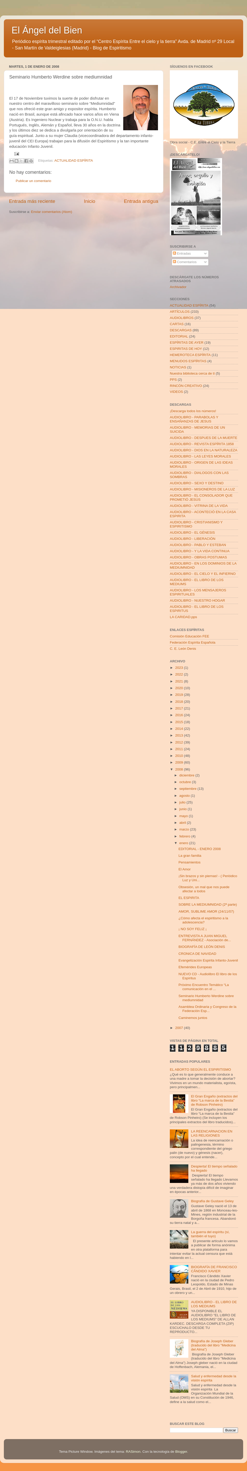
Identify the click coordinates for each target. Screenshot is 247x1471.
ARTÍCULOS (180, 312)
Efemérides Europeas (195, 967)
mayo (184, 816)
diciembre (187, 775)
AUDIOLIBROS (181, 318)
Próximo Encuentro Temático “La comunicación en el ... (204, 987)
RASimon (133, 1451)
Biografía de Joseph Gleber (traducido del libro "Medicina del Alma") (213, 1345)
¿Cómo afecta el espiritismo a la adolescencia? (203, 920)
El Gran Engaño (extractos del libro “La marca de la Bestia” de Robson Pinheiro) (214, 1100)
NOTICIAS (178, 367)
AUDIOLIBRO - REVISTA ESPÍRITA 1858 (202, 444)
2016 (179, 715)
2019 (179, 695)
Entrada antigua (141, 201)
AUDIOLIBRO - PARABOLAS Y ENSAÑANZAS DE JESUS (194, 419)
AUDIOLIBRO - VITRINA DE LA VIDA (199, 506)
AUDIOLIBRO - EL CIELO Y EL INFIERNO (203, 574)
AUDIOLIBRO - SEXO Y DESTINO (197, 483)
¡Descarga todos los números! (193, 411)
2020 (179, 688)
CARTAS (177, 324)
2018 (179, 702)
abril (183, 823)
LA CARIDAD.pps (183, 617)
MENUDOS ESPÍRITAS (188, 361)
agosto (185, 796)
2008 (179, 769)
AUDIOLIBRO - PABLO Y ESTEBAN (198, 545)
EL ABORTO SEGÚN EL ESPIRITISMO (200, 1069)
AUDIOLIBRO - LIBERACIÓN (192, 539)
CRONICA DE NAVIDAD (197, 954)
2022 (179, 674)
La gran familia (190, 856)
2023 (179, 668)
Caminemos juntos (193, 1018)
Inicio (89, 201)
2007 (179, 1028)
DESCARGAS (181, 330)
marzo (184, 829)
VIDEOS (176, 392)
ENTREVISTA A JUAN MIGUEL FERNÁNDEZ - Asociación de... (205, 938)
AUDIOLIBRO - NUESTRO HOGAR (197, 600)
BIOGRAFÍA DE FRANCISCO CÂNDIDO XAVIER (214, 1269)
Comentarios (185, 262)
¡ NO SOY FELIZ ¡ (193, 929)
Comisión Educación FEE (189, 636)
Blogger (181, 1451)
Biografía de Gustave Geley (212, 1201)
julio (183, 802)
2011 (179, 749)
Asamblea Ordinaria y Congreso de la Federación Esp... (207, 1009)
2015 (179, 722)
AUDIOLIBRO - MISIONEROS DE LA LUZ (202, 489)
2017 (179, 708)
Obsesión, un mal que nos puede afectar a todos (204, 889)
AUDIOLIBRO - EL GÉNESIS (192, 532)
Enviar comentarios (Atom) (51, 212)
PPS (173, 380)
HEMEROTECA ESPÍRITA (190, 355)
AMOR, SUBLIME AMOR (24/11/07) (206, 911)
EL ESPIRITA (189, 898)
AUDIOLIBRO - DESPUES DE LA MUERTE (203, 438)
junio (183, 809)
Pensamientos (190, 862)
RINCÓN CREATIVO (186, 386)
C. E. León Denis (183, 649)
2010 (179, 756)
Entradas (182, 253)
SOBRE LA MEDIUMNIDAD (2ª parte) (208, 904)
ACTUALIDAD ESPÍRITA (73, 160)
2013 (179, 735)
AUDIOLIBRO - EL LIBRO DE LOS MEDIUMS (214, 1304)
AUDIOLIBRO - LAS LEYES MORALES (200, 456)
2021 (179, 681)
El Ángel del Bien (47, 30)
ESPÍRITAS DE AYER (187, 342)
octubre (185, 782)
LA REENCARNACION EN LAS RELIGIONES (211, 1133)
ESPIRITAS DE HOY (186, 349)
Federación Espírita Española (192, 642)
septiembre (188, 789)
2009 (179, 762)
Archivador (178, 287)
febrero (185, 836)
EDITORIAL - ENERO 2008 (200, 849)
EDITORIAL (179, 336)
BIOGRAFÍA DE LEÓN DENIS (202, 947)
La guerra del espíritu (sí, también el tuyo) (210, 1234)
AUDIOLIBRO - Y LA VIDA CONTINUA (200, 551)
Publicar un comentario (33, 181)
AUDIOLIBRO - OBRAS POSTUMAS (198, 557)
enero (184, 843)
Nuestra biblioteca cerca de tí (192, 373)
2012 (179, 742)
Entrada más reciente (32, 201)
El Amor (185, 869)
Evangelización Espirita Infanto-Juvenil (208, 960)
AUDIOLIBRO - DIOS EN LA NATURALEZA (203, 450)
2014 (179, 729)
